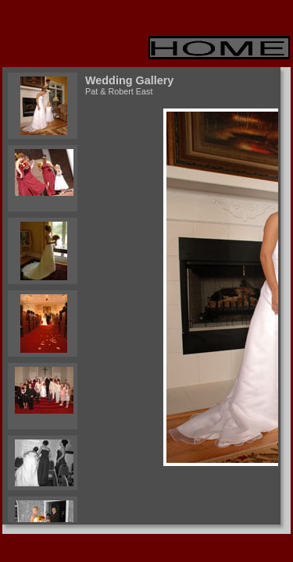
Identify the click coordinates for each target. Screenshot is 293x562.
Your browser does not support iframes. (41, 295)
